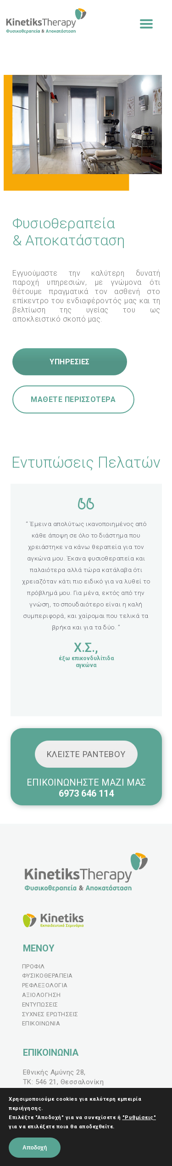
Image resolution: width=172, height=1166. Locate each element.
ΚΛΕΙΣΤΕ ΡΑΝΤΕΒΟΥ (86, 754)
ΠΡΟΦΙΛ (33, 966)
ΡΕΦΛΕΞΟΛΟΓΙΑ (45, 985)
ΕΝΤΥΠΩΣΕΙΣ (40, 1004)
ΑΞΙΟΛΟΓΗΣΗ (41, 994)
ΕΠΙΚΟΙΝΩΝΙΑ (41, 1023)
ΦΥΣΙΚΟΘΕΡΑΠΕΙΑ (47, 975)
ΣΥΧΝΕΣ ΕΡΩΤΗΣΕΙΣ (50, 1014)
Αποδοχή (34, 1147)
